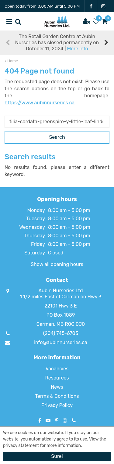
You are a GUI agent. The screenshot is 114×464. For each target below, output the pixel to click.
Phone (74, 420)
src (18, 21)
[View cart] (104, 21)
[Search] (57, 122)
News (57, 387)
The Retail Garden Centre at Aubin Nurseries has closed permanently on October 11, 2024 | (57, 43)
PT (56, 420)
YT (48, 420)
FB (91, 6)
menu (9, 21)
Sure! (57, 456)
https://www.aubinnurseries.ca (39, 103)
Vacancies (57, 369)
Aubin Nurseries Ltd (60, 290)
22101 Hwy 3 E (60, 306)
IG (103, 6)
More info (77, 49)
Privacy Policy (57, 405)
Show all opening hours (57, 264)
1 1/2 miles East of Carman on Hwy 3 (60, 297)
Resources (57, 378)
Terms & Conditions (57, 396)
